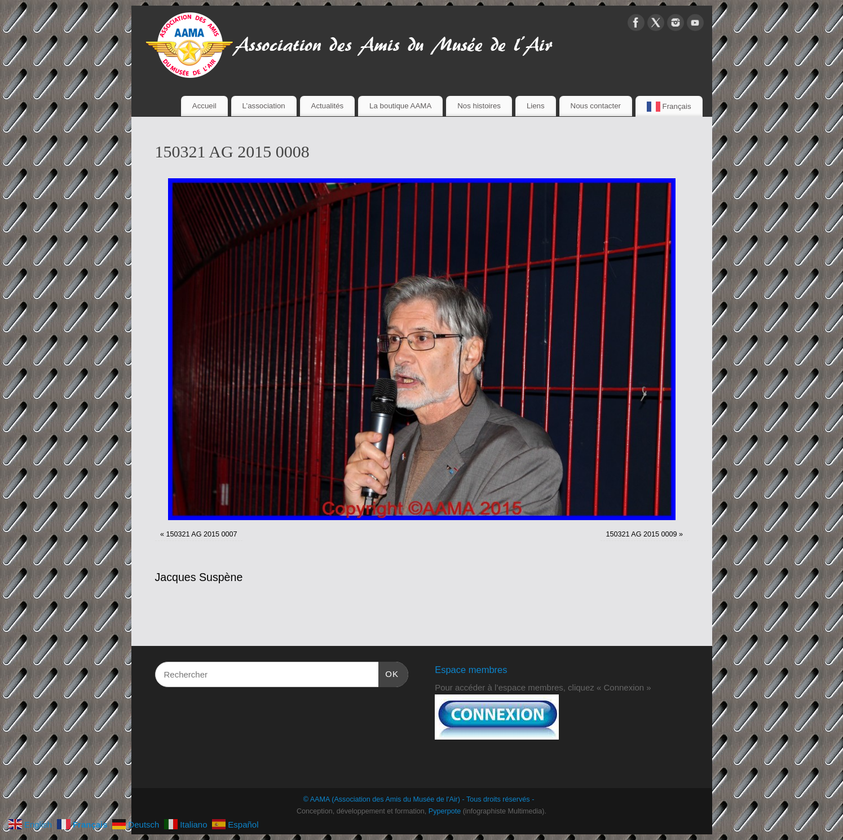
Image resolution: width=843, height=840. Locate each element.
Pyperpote (445, 811)
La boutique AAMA (400, 106)
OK (388, 672)
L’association (263, 106)
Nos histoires (479, 106)
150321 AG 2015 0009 (641, 534)
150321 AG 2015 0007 (201, 534)
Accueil (204, 106)
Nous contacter (596, 106)
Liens (536, 106)
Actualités (327, 106)
